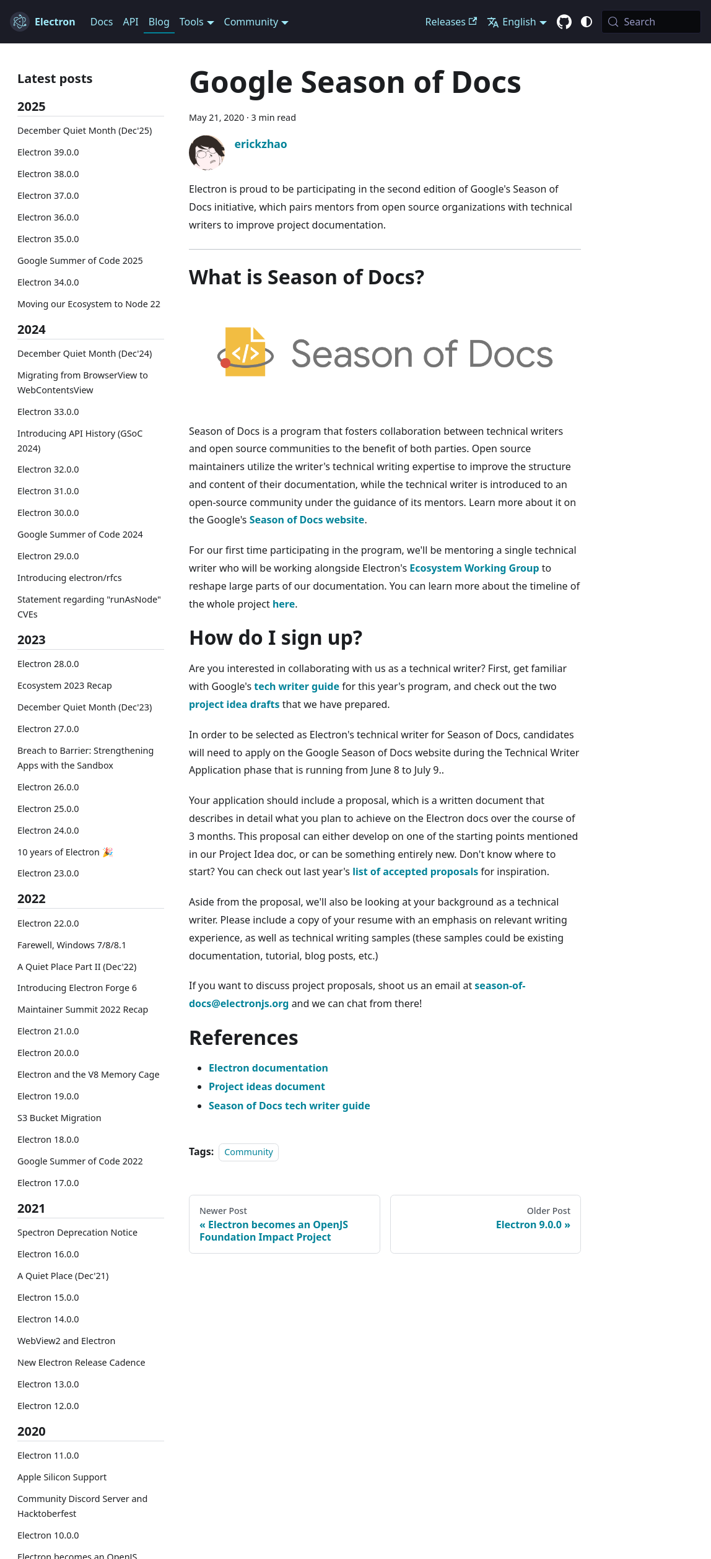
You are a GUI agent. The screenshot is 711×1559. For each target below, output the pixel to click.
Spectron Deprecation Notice (77, 1232)
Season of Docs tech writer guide (289, 1105)
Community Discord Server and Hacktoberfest (82, 1506)
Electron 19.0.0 (48, 1096)
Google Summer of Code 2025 (80, 260)
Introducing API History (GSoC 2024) (79, 440)
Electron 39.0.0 (48, 152)
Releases (451, 21)
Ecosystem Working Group (474, 568)
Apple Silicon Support (62, 1477)
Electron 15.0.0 (48, 1297)
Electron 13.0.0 (48, 1384)
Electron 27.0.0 (48, 729)
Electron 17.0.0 (48, 1183)
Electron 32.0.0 (48, 469)
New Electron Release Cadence (81, 1362)
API (130, 21)
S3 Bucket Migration (59, 1118)
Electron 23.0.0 (48, 873)
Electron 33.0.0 (48, 411)
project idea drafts (234, 704)
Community (248, 1152)
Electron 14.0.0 (48, 1319)
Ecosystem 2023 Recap (64, 685)
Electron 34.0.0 (48, 282)
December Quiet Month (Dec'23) (84, 707)
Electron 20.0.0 (48, 1053)
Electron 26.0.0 (48, 787)
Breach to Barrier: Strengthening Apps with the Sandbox (85, 758)
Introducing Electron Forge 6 (77, 987)
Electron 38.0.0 (48, 174)
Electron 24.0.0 (48, 830)
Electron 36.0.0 (48, 217)
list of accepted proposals (415, 871)
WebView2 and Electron (66, 1341)
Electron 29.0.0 (48, 556)
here (284, 604)
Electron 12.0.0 (48, 1406)
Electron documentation (268, 1068)
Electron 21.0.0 (48, 1031)
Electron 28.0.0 (48, 664)
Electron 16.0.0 (48, 1254)
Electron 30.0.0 (48, 512)
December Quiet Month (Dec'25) (84, 130)
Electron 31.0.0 (48, 491)
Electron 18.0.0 (48, 1139)
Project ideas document (267, 1086)
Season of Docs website (307, 519)
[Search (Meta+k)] (651, 21)
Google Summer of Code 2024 (80, 534)
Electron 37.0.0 (48, 195)
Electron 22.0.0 (48, 923)
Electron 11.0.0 (48, 1455)
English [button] (511, 21)
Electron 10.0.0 (48, 1535)
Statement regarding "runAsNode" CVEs (89, 606)
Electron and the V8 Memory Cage (88, 1074)
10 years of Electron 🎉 (65, 852)
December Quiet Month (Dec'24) (84, 353)
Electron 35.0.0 (48, 239)
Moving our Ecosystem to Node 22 (88, 304)
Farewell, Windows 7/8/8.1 (71, 945)
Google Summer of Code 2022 (80, 1161)
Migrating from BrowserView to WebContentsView (82, 382)
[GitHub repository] (564, 22)
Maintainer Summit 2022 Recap (82, 1009)
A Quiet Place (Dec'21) (62, 1276)
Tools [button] (192, 21)
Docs (101, 21)
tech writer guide (296, 686)
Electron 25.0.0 (48, 808)
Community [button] (251, 21)
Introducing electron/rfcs (69, 577)
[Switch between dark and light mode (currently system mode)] (586, 22)
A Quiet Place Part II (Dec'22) (76, 966)
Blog (159, 21)
